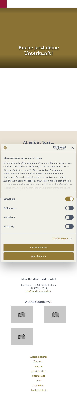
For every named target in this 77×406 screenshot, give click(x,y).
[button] (3, 4)
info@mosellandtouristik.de (38, 291)
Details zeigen (60, 238)
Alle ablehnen (38, 256)
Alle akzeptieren (38, 247)
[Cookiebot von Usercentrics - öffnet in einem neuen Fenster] (53, 148)
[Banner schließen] (72, 148)
